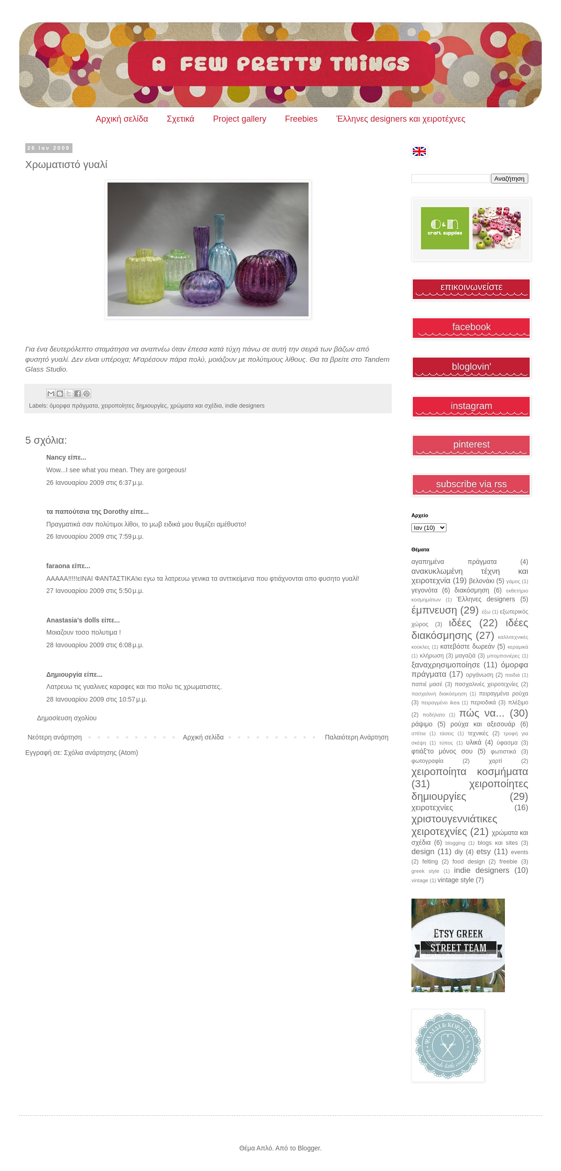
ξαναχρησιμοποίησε (445, 664)
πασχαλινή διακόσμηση (439, 693)
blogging (455, 843)
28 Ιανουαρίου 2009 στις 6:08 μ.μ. (95, 645)
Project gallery (239, 119)
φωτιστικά (504, 751)
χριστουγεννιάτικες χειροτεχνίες (454, 825)
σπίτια (418, 733)
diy (458, 852)
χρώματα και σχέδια (196, 406)
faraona (58, 566)
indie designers (245, 406)
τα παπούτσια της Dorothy (87, 511)
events (519, 852)
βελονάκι (481, 581)
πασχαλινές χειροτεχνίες (487, 684)
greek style (425, 871)
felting (430, 861)
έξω (486, 612)
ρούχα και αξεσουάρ (483, 724)
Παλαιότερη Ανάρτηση (356, 737)
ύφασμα (507, 742)
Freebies (301, 119)
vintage (419, 880)
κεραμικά (518, 647)
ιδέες (460, 623)
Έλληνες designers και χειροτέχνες (401, 119)
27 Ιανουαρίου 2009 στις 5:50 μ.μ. (95, 590)
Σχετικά (180, 119)
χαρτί (495, 761)
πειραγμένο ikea (440, 702)
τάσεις (446, 733)
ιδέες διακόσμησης (469, 629)
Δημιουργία (64, 674)
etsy (483, 851)
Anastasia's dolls (73, 620)
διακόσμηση (471, 590)
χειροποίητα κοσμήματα (469, 771)
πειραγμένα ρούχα (503, 693)
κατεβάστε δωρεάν (467, 646)
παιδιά (512, 675)
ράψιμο (421, 724)
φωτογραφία (427, 761)
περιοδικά (483, 702)
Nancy (56, 457)
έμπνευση (434, 610)
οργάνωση (480, 675)
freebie (508, 861)
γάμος (513, 581)
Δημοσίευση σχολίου (67, 718)
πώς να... (481, 713)
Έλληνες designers (486, 599)
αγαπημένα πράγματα (454, 561)
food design (469, 861)
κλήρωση (432, 655)
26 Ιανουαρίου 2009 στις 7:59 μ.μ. (95, 536)
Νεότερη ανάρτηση (55, 737)
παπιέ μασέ (426, 684)
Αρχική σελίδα (122, 119)
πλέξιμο (518, 702)
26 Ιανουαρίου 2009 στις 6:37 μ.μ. (95, 482)
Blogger (309, 1148)
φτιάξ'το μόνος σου (442, 751)
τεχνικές (478, 733)
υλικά (474, 742)
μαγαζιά (465, 655)
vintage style (456, 880)
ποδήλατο (434, 714)
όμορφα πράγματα (74, 406)
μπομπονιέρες (503, 656)
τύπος (446, 743)
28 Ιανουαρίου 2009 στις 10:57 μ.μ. (96, 699)
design (422, 851)
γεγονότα (424, 590)
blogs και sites (498, 843)
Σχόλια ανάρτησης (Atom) (101, 752)
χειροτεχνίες (432, 807)
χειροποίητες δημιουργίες (134, 406)
